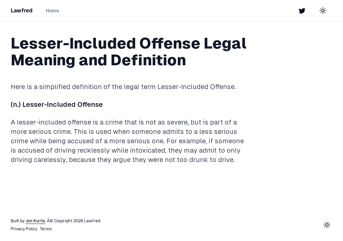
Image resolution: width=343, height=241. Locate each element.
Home (52, 10)
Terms (46, 229)
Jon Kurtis (35, 221)
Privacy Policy (24, 229)
